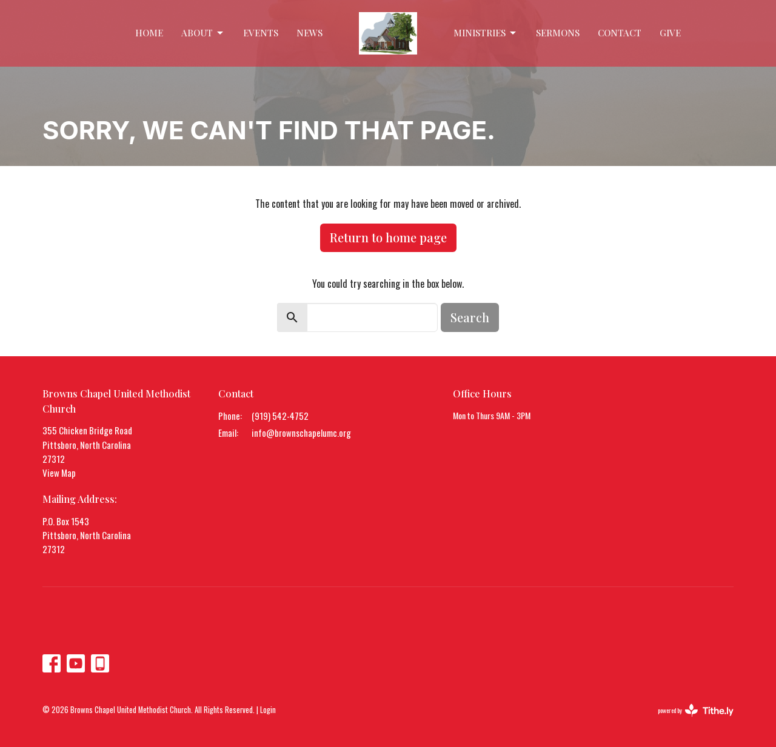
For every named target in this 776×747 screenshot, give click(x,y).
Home (149, 33)
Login (268, 709)
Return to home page (388, 237)
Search (469, 317)
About (203, 33)
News (309, 33)
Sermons (558, 33)
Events (260, 33)
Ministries (485, 33)
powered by (696, 710)
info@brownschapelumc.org (301, 432)
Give (670, 33)
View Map (59, 472)
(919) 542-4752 (280, 415)
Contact (619, 33)
